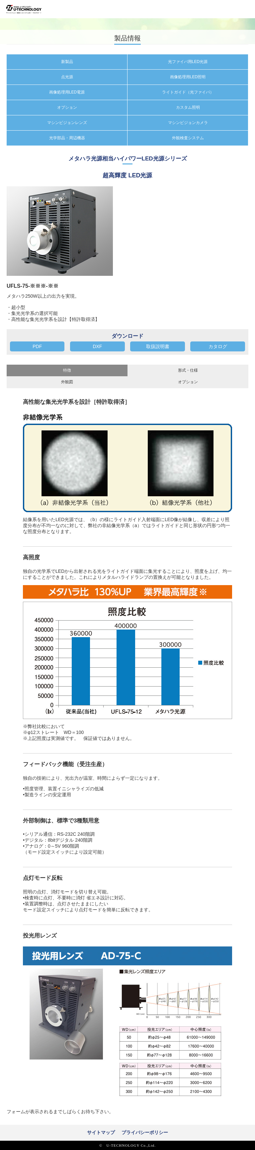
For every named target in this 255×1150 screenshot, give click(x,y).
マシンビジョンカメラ (188, 122)
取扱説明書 (157, 346)
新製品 (67, 61)
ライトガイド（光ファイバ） (188, 92)
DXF (97, 346)
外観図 (67, 382)
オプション (67, 107)
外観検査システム (188, 138)
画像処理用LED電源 (67, 92)
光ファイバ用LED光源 (188, 61)
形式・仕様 (188, 370)
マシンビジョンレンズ (67, 122)
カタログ (218, 346)
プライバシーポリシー (145, 1132)
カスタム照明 (188, 107)
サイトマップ (101, 1132)
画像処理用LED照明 (188, 77)
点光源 (67, 77)
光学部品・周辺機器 (67, 138)
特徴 (67, 370)
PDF (37, 346)
